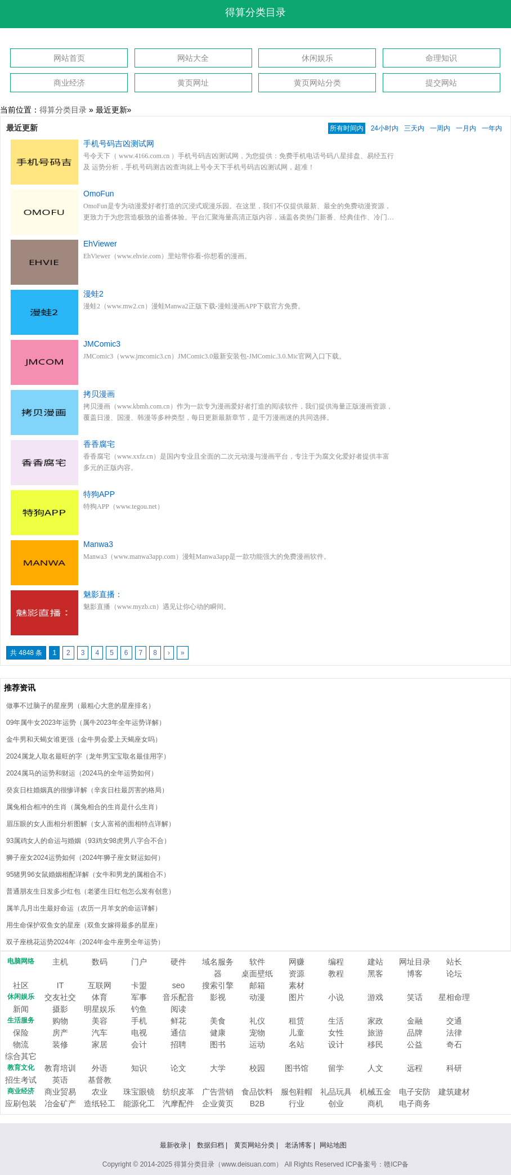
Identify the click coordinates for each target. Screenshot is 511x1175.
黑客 (375, 973)
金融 (415, 1020)
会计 (139, 1044)
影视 (218, 997)
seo (178, 985)
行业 (296, 1103)
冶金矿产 (60, 1103)
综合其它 (21, 1056)
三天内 (414, 128)
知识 (139, 1068)
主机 (60, 961)
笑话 (415, 997)
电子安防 (415, 1091)
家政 (375, 1020)
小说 (336, 997)
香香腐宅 (99, 444)
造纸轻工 (99, 1103)
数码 (99, 961)
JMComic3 (101, 343)
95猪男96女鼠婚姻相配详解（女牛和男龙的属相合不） (88, 874)
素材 (296, 985)
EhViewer (100, 243)
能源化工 (139, 1103)
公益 (415, 1044)
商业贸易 (60, 1091)
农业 (99, 1091)
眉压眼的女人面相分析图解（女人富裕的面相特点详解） (90, 824)
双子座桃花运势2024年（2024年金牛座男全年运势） (85, 942)
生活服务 (20, 1020)
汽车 (99, 1032)
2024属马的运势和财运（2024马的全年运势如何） (82, 773)
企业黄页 (218, 1103)
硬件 (178, 961)
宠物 (257, 1032)
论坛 (454, 973)
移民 (375, 1044)
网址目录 (415, 961)
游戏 (375, 997)
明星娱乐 (99, 1008)
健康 (218, 1032)
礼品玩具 (336, 1091)
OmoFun (98, 193)
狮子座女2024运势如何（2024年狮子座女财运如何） (85, 858)
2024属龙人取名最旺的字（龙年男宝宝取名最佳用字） (88, 756)
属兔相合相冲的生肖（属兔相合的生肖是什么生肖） (84, 807)
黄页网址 (193, 82)
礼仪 (257, 1020)
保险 (21, 1032)
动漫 (257, 997)
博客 (415, 973)
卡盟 (139, 985)
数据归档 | (213, 1145)
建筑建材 (454, 1091)
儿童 (296, 1032)
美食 (218, 1020)
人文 (375, 1068)
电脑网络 (20, 961)
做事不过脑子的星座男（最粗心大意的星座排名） (80, 706)
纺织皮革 (178, 1091)
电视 (139, 1032)
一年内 (492, 128)
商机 (375, 1103)
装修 (60, 1044)
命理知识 (441, 57)
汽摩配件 (178, 1103)
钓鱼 (139, 1008)
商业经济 (69, 82)
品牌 (415, 1032)
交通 (454, 1020)
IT (60, 985)
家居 (99, 1044)
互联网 (99, 985)
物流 (21, 1044)
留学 (336, 1068)
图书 (218, 1044)
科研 (454, 1068)
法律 (454, 1032)
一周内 (440, 128)
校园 (257, 1068)
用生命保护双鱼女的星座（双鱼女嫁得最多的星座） (84, 925)
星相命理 (454, 997)
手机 (139, 1020)
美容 (99, 1020)
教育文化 (20, 1067)
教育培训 (60, 1068)
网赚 (296, 961)
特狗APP (99, 494)
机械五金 (375, 1091)
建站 (375, 961)
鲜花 (178, 1020)
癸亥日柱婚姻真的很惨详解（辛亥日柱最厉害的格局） (87, 790)
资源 (296, 973)
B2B (257, 1103)
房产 (60, 1032)
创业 (336, 1103)
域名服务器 (218, 967)
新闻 (21, 1008)
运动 (257, 1044)
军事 (139, 997)
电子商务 (415, 1103)
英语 (60, 1079)
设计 (336, 1044)
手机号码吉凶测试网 (118, 143)
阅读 (178, 1008)
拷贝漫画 (99, 393)
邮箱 (257, 985)
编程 (336, 961)
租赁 (296, 1020)
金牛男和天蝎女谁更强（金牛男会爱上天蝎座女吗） (84, 739)
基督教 (99, 1079)
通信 (178, 1032)
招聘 (178, 1044)
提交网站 (441, 82)
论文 (178, 1068)
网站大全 (193, 57)
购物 (60, 1020)
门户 (139, 961)
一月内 (466, 128)
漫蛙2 (93, 293)
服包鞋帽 (296, 1091)
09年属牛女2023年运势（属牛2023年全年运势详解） (85, 722)
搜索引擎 (218, 985)
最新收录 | (176, 1145)
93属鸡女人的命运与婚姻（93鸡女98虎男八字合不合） (88, 841)
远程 (415, 1068)
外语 (99, 1068)
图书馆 (296, 1068)
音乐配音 (178, 997)
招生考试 (21, 1079)
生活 (336, 1020)
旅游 (375, 1032)
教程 (336, 973)
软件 (257, 961)
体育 (99, 997)
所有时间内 (347, 128)
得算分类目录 (255, 12)
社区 (21, 985)
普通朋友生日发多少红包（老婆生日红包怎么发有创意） (90, 891)
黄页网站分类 (317, 82)
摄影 (60, 1008)
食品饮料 (257, 1091)
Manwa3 (98, 544)
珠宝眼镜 (139, 1091)
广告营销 (218, 1091)
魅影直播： (103, 594)
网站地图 (333, 1145)
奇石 (454, 1044)
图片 (296, 997)
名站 (296, 1044)
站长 (454, 961)
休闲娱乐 (317, 57)
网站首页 (69, 57)
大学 (218, 1068)
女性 (336, 1032)
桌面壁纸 (257, 973)
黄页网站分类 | (257, 1145)
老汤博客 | (300, 1145)
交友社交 (60, 997)
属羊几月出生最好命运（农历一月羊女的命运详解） (84, 908)
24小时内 (384, 128)
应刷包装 (21, 1103)
